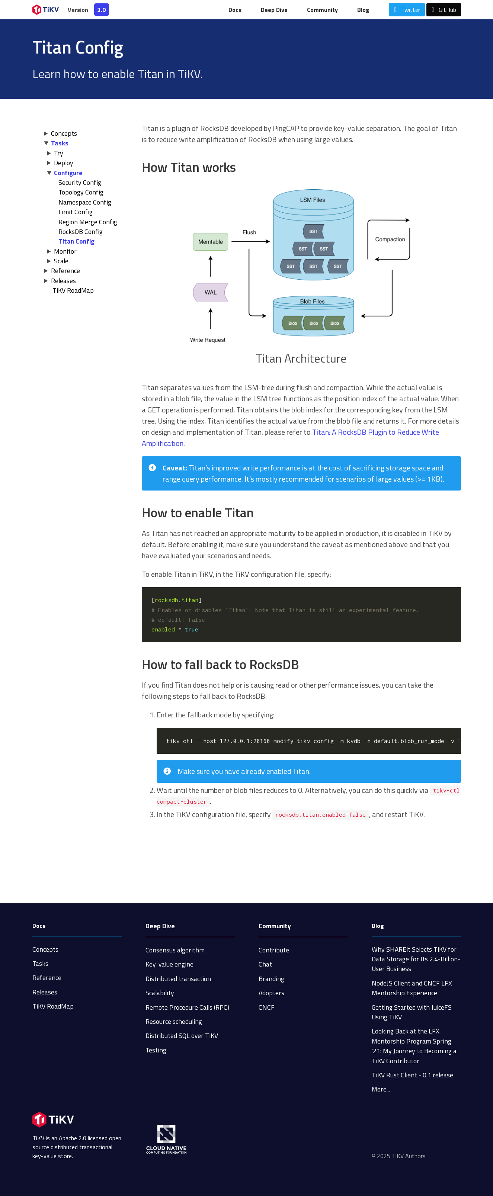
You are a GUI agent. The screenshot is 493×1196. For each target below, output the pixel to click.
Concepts (64, 133)
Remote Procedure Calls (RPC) (187, 1007)
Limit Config (75, 212)
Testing (155, 1050)
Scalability (159, 993)
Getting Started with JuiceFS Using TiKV (412, 1012)
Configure (68, 173)
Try (58, 153)
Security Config (79, 182)
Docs (234, 9)
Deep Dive (274, 9)
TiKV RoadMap (53, 1006)
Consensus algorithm (175, 950)
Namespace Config (84, 202)
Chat (265, 964)
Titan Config (76, 241)
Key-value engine (169, 964)
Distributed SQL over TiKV (181, 1036)
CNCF (267, 1007)
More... (381, 1089)
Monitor (65, 251)
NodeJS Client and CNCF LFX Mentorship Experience (412, 988)
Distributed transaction (178, 979)
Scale (61, 261)
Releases (63, 281)
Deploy (63, 163)
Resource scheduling (173, 1021)
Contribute (274, 950)
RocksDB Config (80, 231)
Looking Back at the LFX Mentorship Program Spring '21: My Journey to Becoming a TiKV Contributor (414, 1045)
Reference (65, 271)
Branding (271, 979)
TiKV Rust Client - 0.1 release (412, 1075)
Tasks (59, 143)
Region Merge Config (87, 222)
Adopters (271, 993)
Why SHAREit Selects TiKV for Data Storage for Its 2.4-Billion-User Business (416, 959)
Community (322, 9)
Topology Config (80, 192)
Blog (363, 9)
